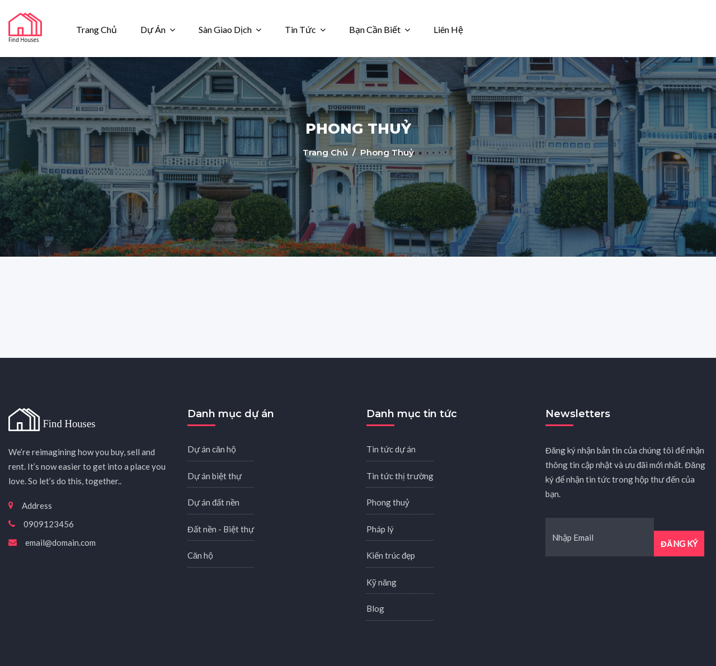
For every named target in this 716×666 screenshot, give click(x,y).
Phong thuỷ (387, 502)
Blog (375, 608)
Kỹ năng (381, 582)
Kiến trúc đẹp (390, 555)
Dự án (153, 29)
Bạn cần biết (375, 29)
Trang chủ (96, 29)
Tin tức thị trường (400, 476)
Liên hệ (448, 29)
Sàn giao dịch (225, 29)
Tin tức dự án (391, 449)
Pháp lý (380, 529)
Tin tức (300, 29)
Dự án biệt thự (214, 476)
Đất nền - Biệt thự (220, 529)
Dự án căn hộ (211, 449)
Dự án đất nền (213, 502)
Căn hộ (200, 555)
